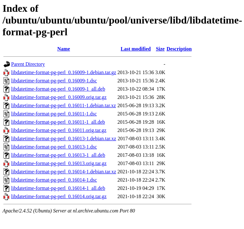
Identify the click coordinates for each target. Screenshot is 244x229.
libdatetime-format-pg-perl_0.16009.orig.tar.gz (58, 97)
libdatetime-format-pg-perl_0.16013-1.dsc (54, 146)
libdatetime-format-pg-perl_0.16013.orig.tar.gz (58, 163)
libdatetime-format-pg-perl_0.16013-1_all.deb (58, 155)
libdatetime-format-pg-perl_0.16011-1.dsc (54, 113)
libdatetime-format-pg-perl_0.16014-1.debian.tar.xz (63, 171)
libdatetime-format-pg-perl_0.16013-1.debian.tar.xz (63, 138)
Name (63, 49)
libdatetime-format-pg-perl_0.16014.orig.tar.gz (58, 196)
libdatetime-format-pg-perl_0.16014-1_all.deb (58, 188)
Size (160, 49)
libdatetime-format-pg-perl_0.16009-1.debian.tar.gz (63, 72)
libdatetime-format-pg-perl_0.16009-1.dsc (54, 80)
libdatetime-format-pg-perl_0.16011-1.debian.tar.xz (63, 105)
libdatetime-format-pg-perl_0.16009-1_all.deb (58, 89)
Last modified (136, 49)
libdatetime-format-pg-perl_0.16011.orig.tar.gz (58, 130)
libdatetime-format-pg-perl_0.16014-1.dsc (54, 180)
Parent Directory (28, 64)
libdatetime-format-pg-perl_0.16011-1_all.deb (58, 122)
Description (179, 49)
